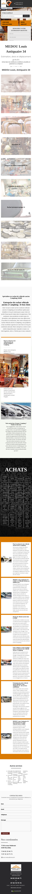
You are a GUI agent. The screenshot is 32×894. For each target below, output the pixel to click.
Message (3, 820)
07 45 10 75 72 (19, 2)
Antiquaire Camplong (14, 775)
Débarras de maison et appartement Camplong (14, 780)
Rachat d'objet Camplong (19, 772)
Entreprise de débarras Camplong (9, 777)
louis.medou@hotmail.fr (8, 857)
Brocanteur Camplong (14, 771)
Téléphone (4, 814)
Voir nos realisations (7, 23)
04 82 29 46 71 (19, 4)
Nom (2, 804)
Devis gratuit (24, 23)
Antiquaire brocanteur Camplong (9, 772)
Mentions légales (16, 887)
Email (2, 809)
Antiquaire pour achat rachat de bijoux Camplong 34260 (24, 778)
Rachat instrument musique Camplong (9, 782)
